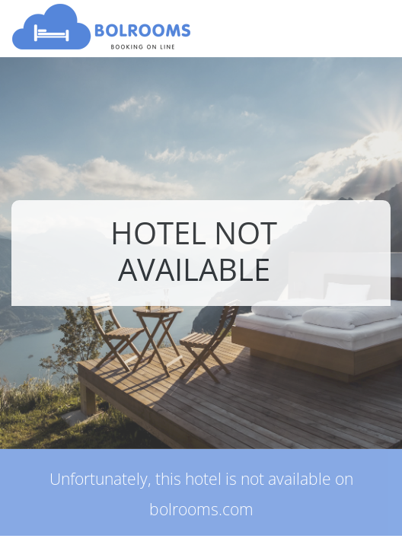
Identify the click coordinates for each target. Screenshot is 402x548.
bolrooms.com (201, 509)
